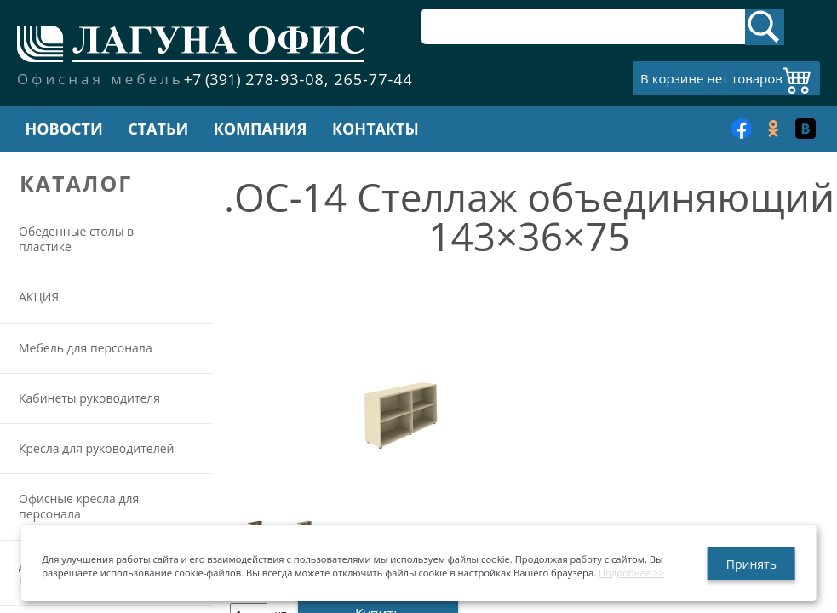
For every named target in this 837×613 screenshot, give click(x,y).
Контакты (375, 128)
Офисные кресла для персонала (79, 506)
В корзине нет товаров (711, 78)
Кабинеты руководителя (89, 398)
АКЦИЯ (39, 297)
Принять (751, 564)
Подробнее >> (631, 572)
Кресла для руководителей (96, 448)
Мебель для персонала (85, 348)
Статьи (158, 128)
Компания (260, 128)
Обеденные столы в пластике (76, 239)
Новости (63, 128)
